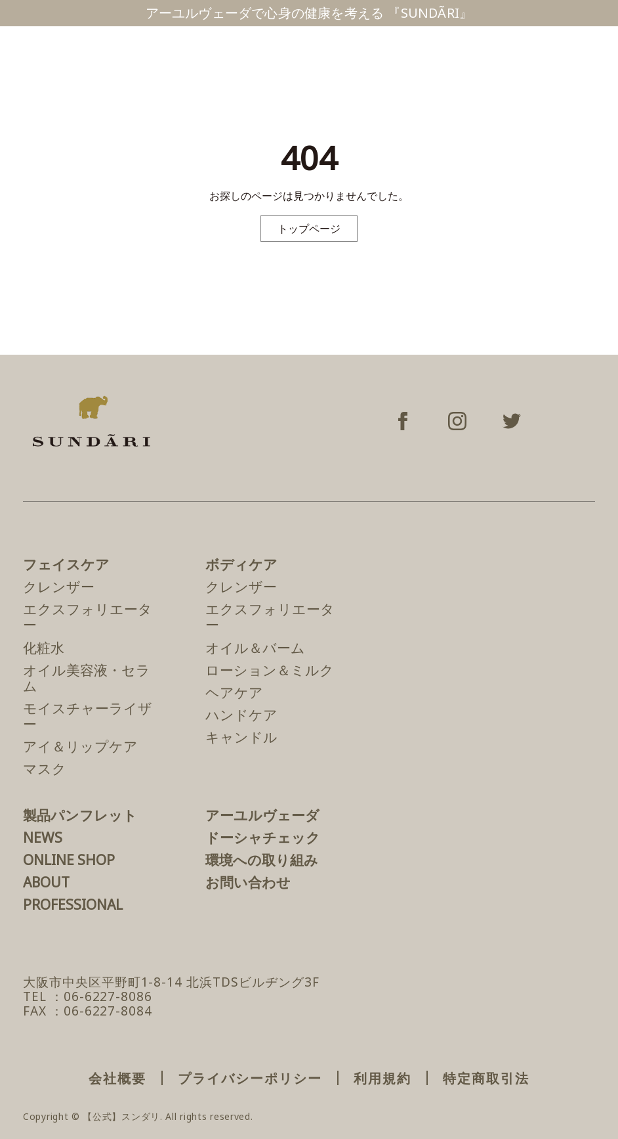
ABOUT (46, 882)
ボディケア (241, 564)
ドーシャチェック (262, 837)
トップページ (309, 228)
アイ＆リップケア (80, 746)
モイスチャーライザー (87, 716)
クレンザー (58, 586)
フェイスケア (66, 564)
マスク (44, 768)
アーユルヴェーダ (262, 815)
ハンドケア (241, 714)
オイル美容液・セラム (86, 678)
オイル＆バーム (255, 647)
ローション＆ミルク (269, 670)
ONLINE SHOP (69, 860)
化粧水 (43, 647)
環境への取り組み (261, 860)
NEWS (42, 837)
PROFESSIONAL (73, 904)
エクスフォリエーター (87, 617)
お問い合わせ (248, 882)
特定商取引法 (486, 1078)
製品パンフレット (80, 815)
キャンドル (241, 737)
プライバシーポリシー (250, 1078)
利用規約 (382, 1078)
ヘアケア (234, 692)
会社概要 (117, 1078)
